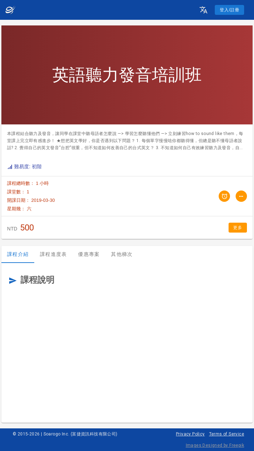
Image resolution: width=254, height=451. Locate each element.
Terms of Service (226, 434)
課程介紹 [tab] (18, 254)
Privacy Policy (190, 434)
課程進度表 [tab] (53, 254)
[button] (203, 9)
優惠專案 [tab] (89, 254)
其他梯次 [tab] (121, 254)
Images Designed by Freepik (215, 445)
